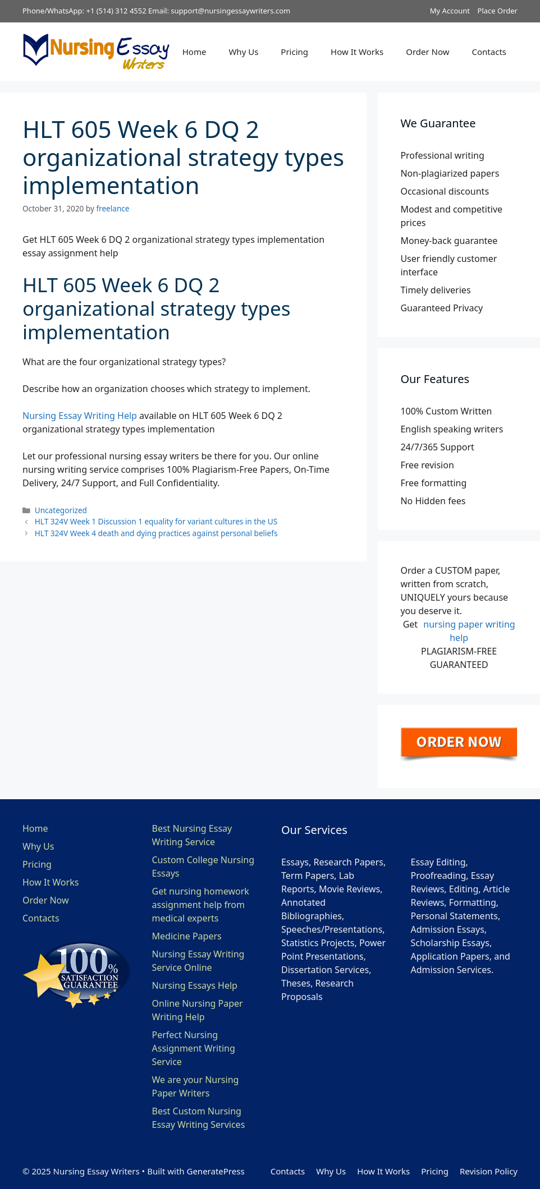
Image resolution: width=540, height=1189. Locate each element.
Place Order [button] (498, 11)
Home (194, 51)
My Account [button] (450, 11)
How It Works (357, 51)
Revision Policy (489, 1171)
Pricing (294, 51)
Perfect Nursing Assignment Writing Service (193, 1048)
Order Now (427, 51)
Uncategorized (61, 510)
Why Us (243, 51)
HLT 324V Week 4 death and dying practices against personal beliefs (156, 533)
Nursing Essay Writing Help (79, 415)
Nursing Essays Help (194, 985)
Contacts (489, 51)
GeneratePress (215, 1171)
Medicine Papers (187, 936)
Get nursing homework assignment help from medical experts (200, 904)
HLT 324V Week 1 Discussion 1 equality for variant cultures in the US (156, 521)
